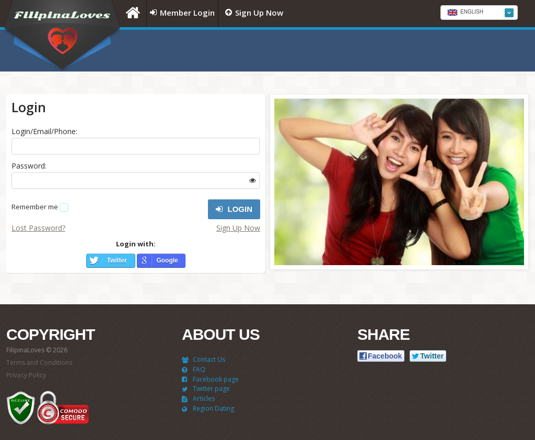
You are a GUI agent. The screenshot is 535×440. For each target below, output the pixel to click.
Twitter (116, 260)
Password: (28, 166)
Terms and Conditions (39, 362)
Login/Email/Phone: (44, 131)
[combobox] (479, 12)
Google (167, 260)
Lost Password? (38, 228)
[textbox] (479, 13)
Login (234, 209)
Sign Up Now (238, 228)
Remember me (34, 206)
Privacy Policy (26, 375)
